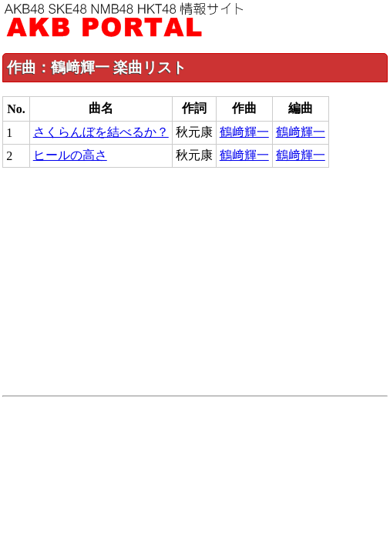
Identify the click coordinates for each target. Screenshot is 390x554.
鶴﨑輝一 (244, 131)
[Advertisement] (195, 281)
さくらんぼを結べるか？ (101, 131)
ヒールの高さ (70, 155)
